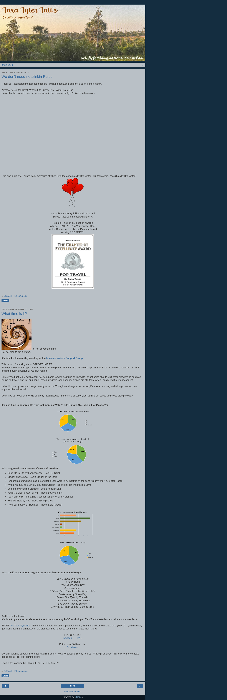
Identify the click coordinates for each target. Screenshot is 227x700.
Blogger (78, 697)
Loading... (39, 136)
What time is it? (14, 314)
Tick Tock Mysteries (20, 625)
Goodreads (73, 647)
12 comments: (21, 296)
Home (72, 686)
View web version (72, 691)
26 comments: (21, 671)
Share (5, 301)
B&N (79, 638)
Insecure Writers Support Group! (65, 358)
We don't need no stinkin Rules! (27, 76)
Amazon (67, 638)
